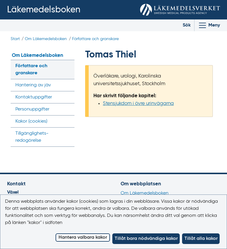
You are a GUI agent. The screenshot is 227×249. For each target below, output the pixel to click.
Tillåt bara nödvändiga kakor (146, 238)
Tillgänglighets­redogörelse (31, 137)
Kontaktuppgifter (33, 97)
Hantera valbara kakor (83, 237)
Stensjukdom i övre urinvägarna (138, 103)
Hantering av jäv (33, 85)
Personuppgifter (32, 109)
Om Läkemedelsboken (46, 39)
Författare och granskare (95, 39)
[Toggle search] (182, 25)
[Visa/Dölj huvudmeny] (208, 25)
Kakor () (31, 121)
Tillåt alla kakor (201, 238)
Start (15, 39)
